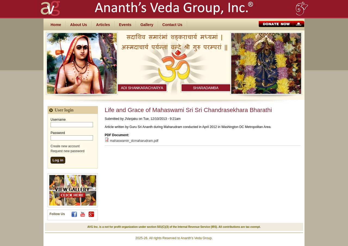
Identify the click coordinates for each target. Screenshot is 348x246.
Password (59, 133)
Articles (103, 25)
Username (59, 120)
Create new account (65, 146)
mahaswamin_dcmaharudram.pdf (134, 141)
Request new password (68, 151)
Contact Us (172, 25)
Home (56, 25)
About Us (78, 25)
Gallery (146, 25)
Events (125, 25)
